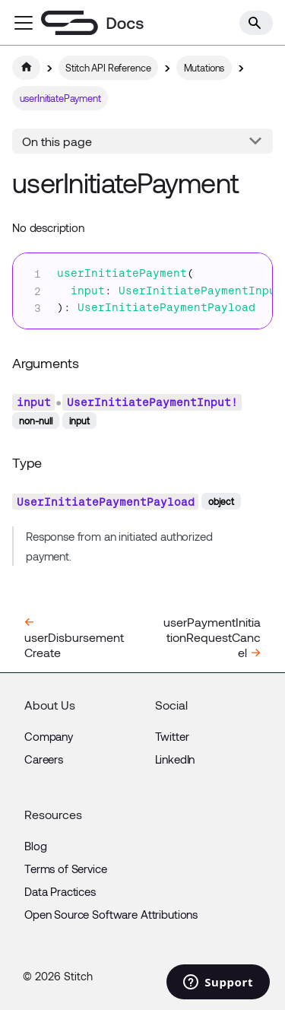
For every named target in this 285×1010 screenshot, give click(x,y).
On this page (57, 141)
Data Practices (60, 891)
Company (48, 736)
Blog (35, 846)
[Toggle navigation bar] (23, 22)
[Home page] (26, 68)
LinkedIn (175, 759)
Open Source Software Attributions (111, 914)
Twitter (172, 736)
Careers (43, 759)
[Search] (256, 23)
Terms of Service (65, 868)
